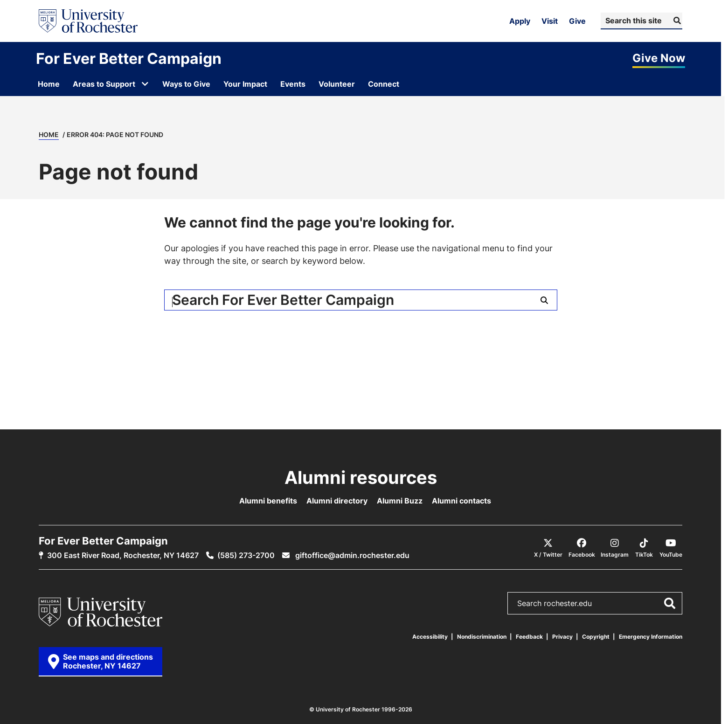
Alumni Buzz (400, 501)
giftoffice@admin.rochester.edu (351, 555)
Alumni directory (336, 501)
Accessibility (430, 637)
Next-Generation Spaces (446, 348)
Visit (549, 21)
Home (49, 134)
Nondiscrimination (481, 637)
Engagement (361, 348)
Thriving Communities (271, 361)
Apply (519, 21)
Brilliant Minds (297, 348)
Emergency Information (650, 637)
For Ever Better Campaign (129, 58)
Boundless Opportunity (211, 348)
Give (577, 21)
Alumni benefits (268, 501)
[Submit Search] (676, 20)
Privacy (562, 637)
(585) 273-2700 (246, 555)
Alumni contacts (461, 501)
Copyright (596, 637)
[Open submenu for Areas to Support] (145, 84)
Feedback (529, 637)
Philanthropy (190, 361)
